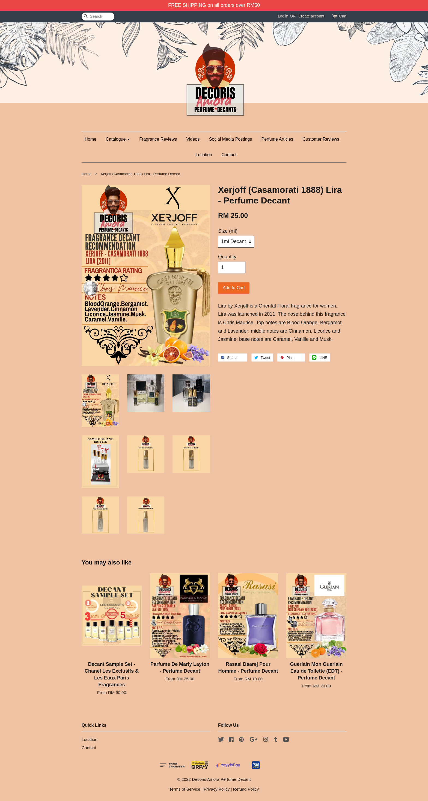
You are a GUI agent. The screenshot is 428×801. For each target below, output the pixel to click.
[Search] (98, 16)
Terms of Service (184, 789)
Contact (228, 154)
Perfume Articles (277, 139)
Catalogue (118, 139)
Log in (283, 16)
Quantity (227, 256)
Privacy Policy (217, 789)
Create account (311, 16)
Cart (342, 16)
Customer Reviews (320, 139)
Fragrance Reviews (158, 139)
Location (203, 154)
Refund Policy (246, 789)
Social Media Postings (230, 139)
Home (90, 139)
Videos (193, 139)
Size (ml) (227, 231)
